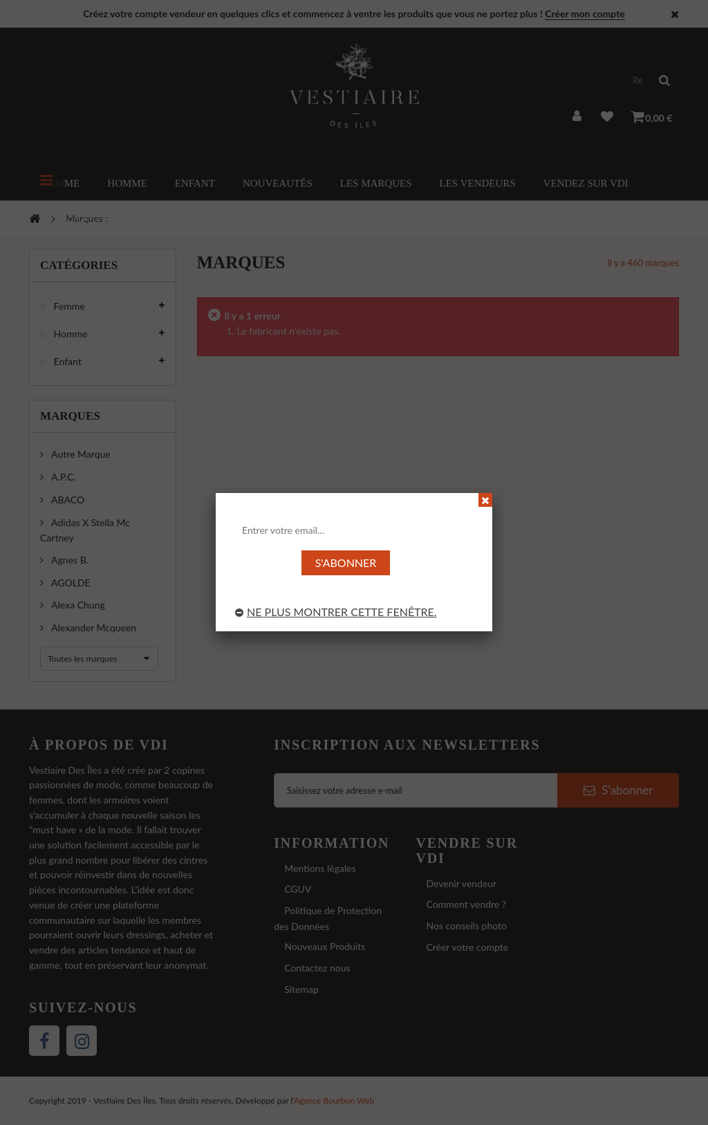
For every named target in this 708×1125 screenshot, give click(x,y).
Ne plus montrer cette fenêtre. (336, 611)
